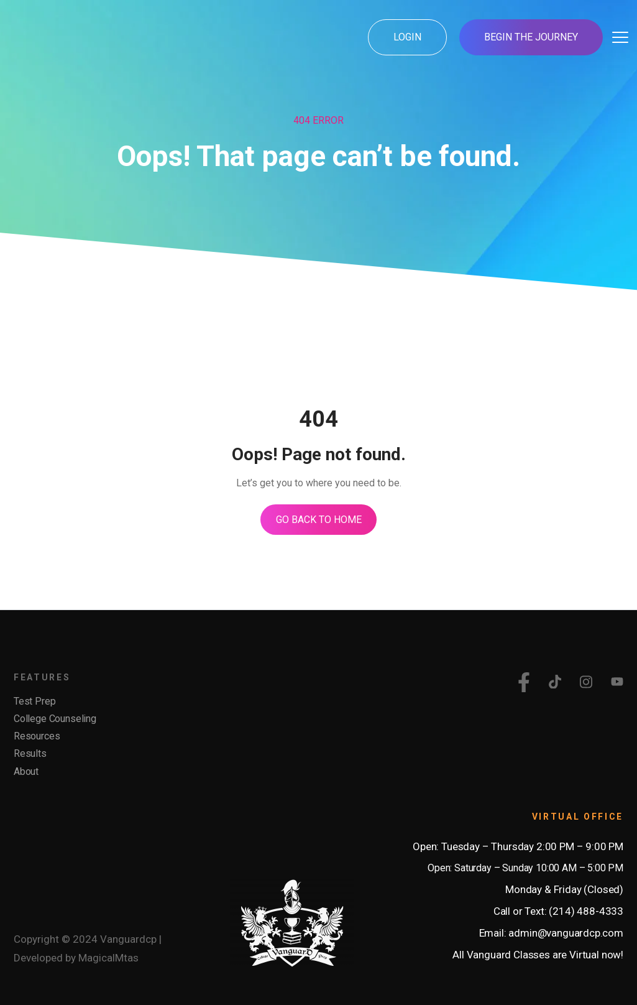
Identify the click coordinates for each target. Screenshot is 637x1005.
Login (407, 37)
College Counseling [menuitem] (55, 719)
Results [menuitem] (30, 754)
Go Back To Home (319, 520)
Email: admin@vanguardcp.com (551, 933)
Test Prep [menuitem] (34, 701)
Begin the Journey (531, 37)
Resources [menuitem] (37, 736)
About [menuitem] (26, 771)
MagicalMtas (108, 958)
